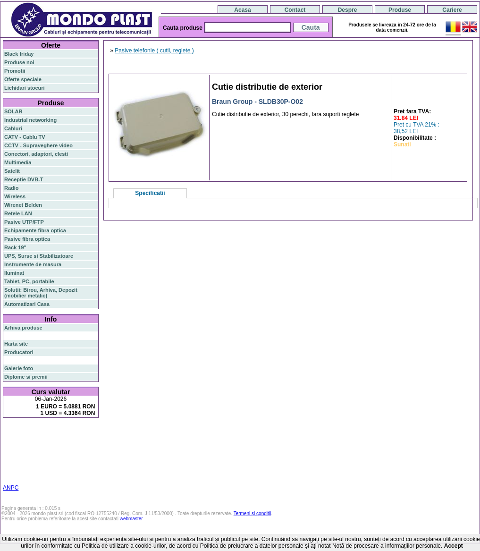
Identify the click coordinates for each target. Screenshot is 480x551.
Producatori (19, 352)
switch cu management (32, 463)
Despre (347, 10)
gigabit (78, 440)
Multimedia (17, 162)
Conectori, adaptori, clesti (36, 154)
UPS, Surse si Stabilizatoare (38, 256)
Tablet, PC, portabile (29, 281)
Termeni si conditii (252, 513)
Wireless (14, 196)
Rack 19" (15, 247)
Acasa (242, 10)
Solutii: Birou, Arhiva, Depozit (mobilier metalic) (40, 292)
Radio (11, 188)
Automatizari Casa (27, 304)
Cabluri (13, 128)
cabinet (71, 463)
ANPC (10, 487)
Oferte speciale (23, 79)
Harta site (16, 344)
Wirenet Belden (23, 205)
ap (91, 446)
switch (56, 433)
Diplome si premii (26, 377)
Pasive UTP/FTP (24, 222)
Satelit (12, 171)
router (77, 433)
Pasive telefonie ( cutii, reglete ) (154, 50)
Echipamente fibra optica (35, 230)
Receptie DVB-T (23, 179)
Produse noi (19, 62)
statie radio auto (57, 469)
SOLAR (13, 111)
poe (9, 447)
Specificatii (150, 193)
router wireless (33, 446)
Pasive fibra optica (27, 239)
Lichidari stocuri (24, 88)
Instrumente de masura (32, 264)
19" (32, 469)
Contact (295, 10)
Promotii (14, 71)
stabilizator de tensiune (52, 452)
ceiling (90, 452)
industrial (15, 469)
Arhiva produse (23, 328)
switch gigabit (70, 446)
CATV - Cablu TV (24, 137)
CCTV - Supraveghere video (38, 145)
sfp (19, 452)
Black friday (19, 54)
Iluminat (14, 273)
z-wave (50, 458)
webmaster (131, 518)
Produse (399, 10)
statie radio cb (21, 475)
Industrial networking (30, 120)
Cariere (452, 10)
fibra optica (24, 433)
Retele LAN (18, 213)
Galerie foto (18, 368)
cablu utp (30, 458)
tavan (10, 458)
